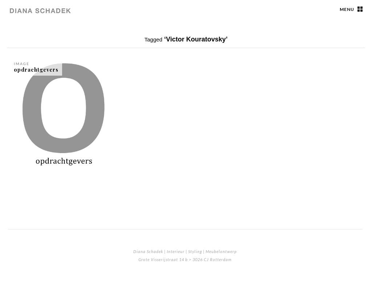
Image (21, 63)
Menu (347, 9)
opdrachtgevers (36, 69)
